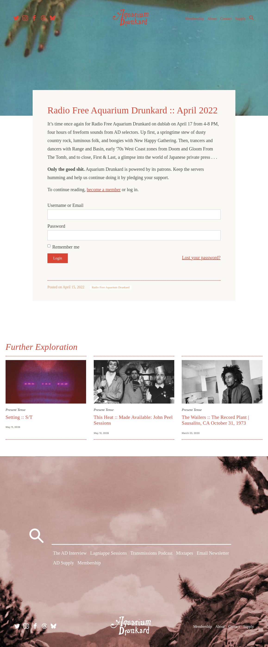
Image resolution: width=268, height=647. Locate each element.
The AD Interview (70, 554)
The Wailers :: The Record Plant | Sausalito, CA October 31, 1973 (215, 418)
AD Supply (63, 563)
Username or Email (65, 203)
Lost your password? (201, 256)
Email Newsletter (213, 554)
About (210, 20)
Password (56, 224)
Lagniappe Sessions (108, 554)
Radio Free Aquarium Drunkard (111, 286)
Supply (238, 20)
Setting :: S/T (20, 415)
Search (249, 19)
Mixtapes (184, 554)
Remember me (65, 245)
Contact (224, 20)
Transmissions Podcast (151, 554)
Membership (192, 20)
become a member (104, 188)
